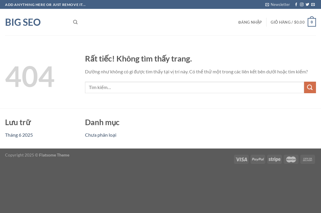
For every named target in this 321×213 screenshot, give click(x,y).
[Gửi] (310, 87)
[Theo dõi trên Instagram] (302, 5)
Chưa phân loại (100, 135)
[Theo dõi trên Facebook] (296, 5)
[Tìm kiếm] (75, 22)
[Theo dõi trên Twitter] (307, 5)
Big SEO (23, 22)
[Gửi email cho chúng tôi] (313, 5)
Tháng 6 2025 (19, 135)
